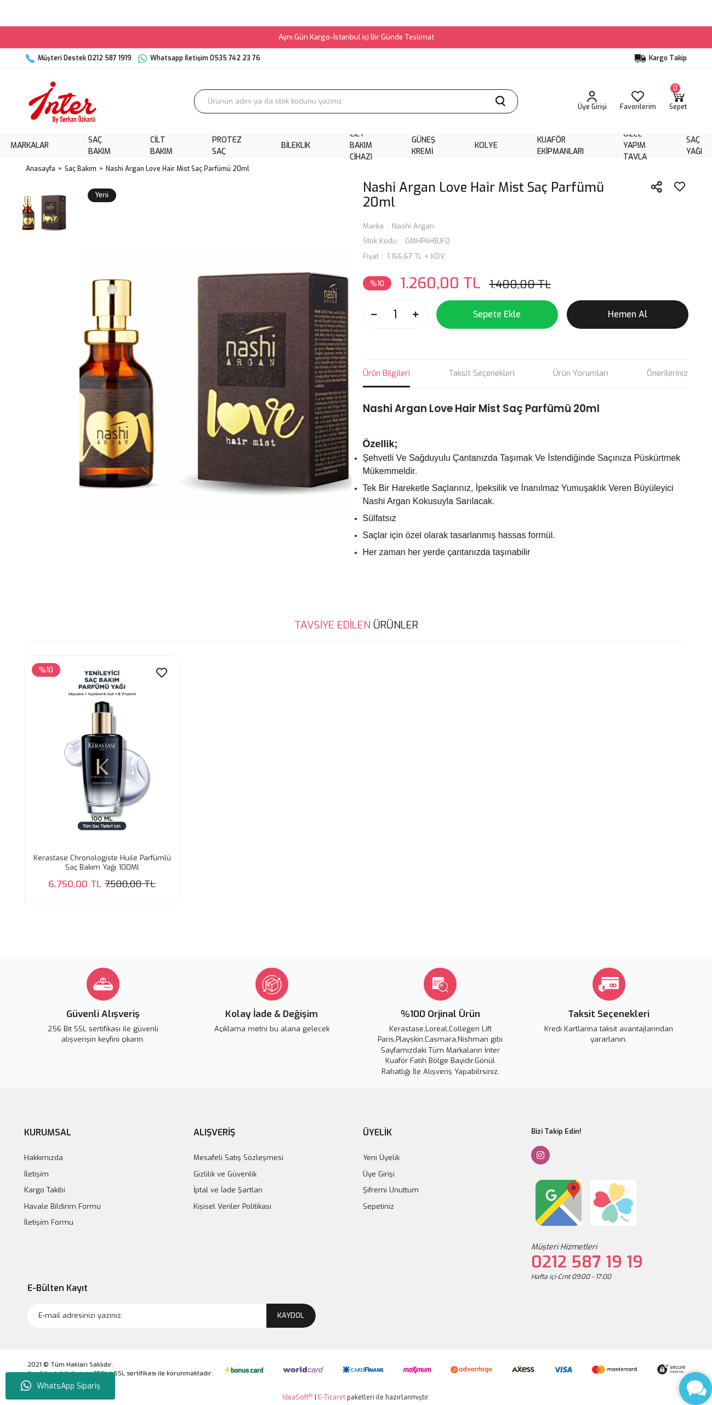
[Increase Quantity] (416, 314)
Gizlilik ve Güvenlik (225, 1174)
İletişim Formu (48, 1222)
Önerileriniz (667, 373)
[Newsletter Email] (171, 1316)
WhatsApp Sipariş (60, 1386)
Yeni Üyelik (381, 1157)
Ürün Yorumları (580, 373)
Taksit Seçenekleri (481, 373)
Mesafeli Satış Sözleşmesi (238, 1157)
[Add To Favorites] (679, 186)
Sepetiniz (378, 1206)
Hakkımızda (43, 1157)
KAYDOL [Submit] (290, 1315)
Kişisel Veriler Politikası (232, 1206)
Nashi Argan (413, 226)
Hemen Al (627, 314)
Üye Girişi (379, 1174)
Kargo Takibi (44, 1190)
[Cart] (678, 101)
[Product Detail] (46, 670)
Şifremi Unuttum (391, 1190)
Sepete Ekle (497, 314)
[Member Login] (592, 101)
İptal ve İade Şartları (228, 1190)
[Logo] (63, 101)
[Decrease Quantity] (374, 314)
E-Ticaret (331, 1397)
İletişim (36, 1174)
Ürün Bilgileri (386, 373)
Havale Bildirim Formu (62, 1206)
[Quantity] (395, 314)
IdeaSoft (297, 1397)
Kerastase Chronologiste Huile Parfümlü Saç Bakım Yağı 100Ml (102, 862)
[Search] (356, 101)
